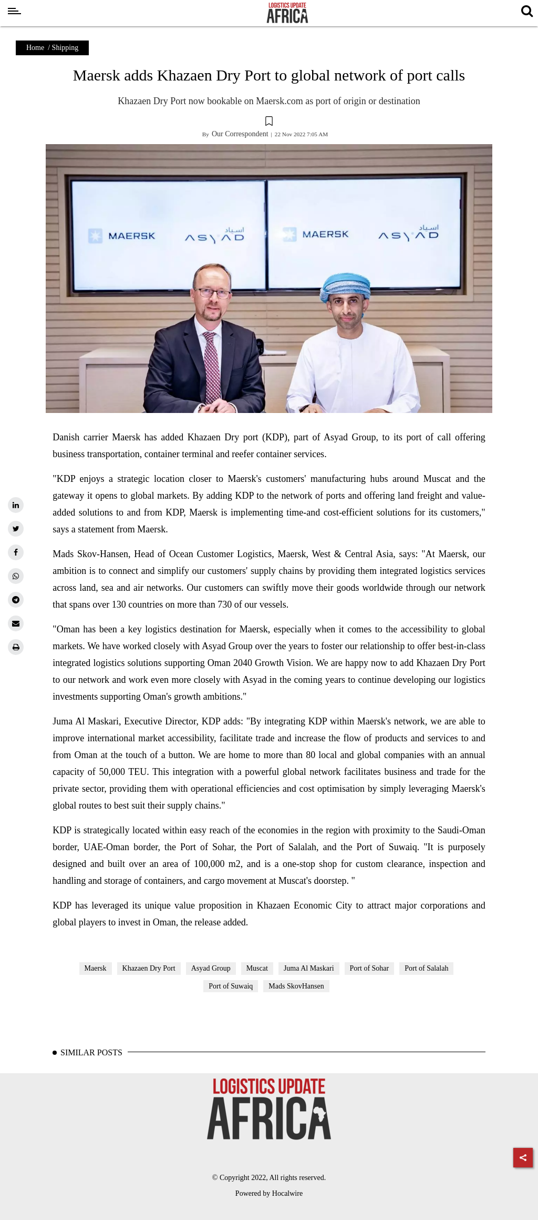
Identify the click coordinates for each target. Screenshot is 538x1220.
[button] (269, 122)
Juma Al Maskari (309, 968)
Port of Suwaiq (231, 986)
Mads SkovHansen (296, 986)
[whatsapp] (16, 576)
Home (35, 48)
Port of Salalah (426, 968)
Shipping (65, 48)
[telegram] (16, 600)
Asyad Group (211, 968)
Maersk (96, 968)
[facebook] (16, 552)
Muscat (257, 968)
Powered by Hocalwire (269, 1193)
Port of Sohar (369, 968)
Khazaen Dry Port (148, 968)
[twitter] (16, 529)
